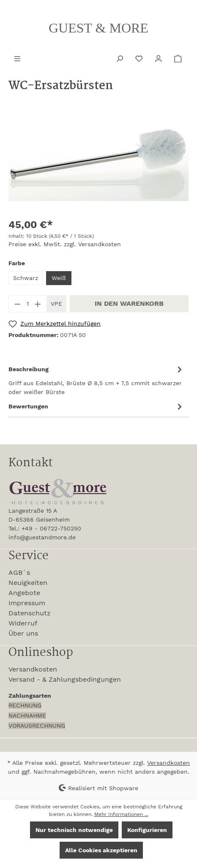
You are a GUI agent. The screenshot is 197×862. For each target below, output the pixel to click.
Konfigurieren (147, 830)
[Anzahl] (28, 304)
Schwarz (25, 278)
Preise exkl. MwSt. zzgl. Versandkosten (64, 244)
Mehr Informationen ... (121, 814)
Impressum (26, 603)
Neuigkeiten (27, 583)
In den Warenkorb (129, 303)
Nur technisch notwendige (74, 830)
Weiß (59, 278)
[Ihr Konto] (159, 58)
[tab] (96, 380)
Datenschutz (29, 613)
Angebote (24, 593)
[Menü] (18, 58)
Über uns (23, 633)
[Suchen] (120, 58)
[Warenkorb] (179, 58)
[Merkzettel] (140, 58)
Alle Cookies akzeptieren (101, 850)
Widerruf (22, 623)
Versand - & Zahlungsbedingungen (64, 679)
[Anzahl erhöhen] (38, 304)
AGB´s (19, 572)
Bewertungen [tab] (96, 407)
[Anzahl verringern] (17, 304)
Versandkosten (32, 669)
